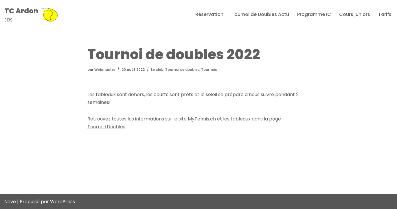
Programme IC (314, 14)
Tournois (209, 69)
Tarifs (385, 14)
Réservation (209, 14)
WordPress (62, 201)
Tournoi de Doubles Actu (260, 14)
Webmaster (104, 69)
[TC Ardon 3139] (31, 14)
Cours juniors (354, 14)
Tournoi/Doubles (106, 126)
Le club (157, 69)
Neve (10, 201)
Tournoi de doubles (182, 69)
